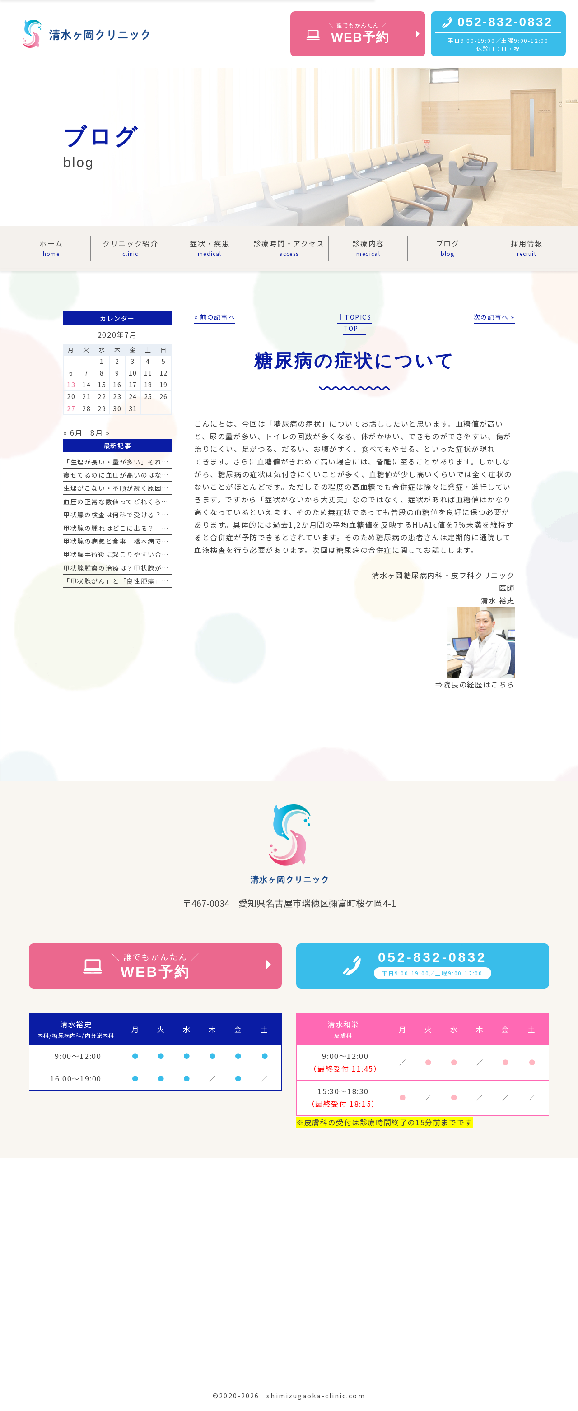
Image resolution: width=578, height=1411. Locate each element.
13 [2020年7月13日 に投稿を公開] (71, 384)
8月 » (100, 432)
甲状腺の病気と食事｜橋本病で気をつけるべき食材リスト (155, 541)
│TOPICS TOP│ (354, 322)
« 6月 (73, 432)
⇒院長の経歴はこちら (475, 684)
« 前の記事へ (214, 316)
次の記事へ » (494, 316)
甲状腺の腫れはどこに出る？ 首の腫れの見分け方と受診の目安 (165, 528)
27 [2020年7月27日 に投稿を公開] (71, 408)
